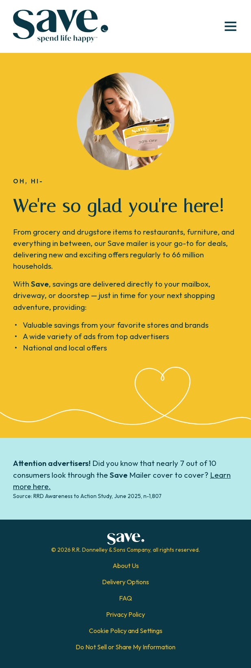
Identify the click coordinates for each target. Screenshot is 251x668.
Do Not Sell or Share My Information (125, 647)
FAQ (125, 598)
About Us (126, 565)
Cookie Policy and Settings (125, 631)
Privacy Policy (125, 614)
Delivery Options (125, 582)
